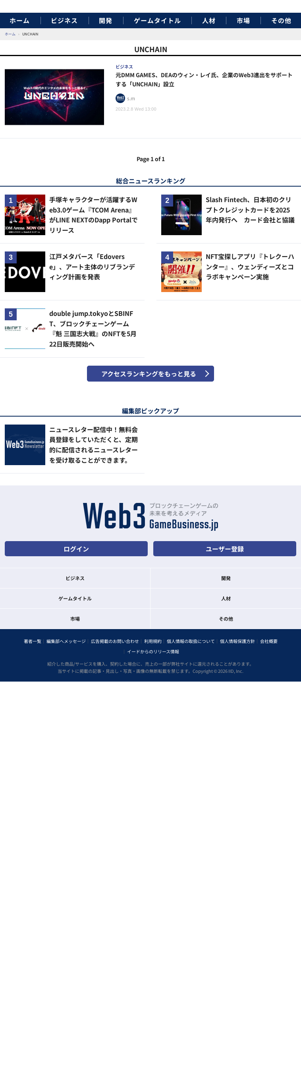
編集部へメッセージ (66, 641)
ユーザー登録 (225, 548)
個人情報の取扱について (191, 641)
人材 (209, 20)
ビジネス (64, 20)
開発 (105, 20)
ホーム (20, 20)
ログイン (76, 548)
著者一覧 (32, 641)
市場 (243, 20)
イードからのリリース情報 (153, 651)
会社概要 (269, 641)
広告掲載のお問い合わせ (115, 641)
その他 (281, 20)
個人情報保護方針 (237, 641)
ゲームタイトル (157, 20)
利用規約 (153, 641)
